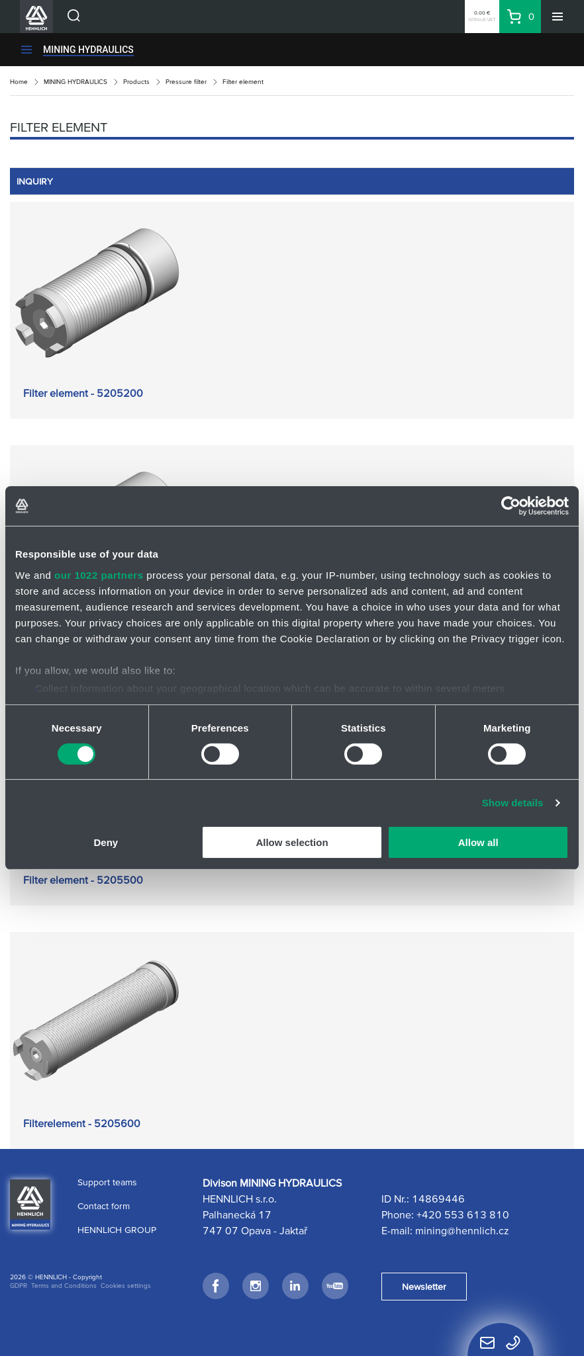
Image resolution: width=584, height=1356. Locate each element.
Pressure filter (186, 81)
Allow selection (292, 842)
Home (19, 81)
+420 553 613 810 (462, 1214)
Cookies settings (126, 1285)
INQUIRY (35, 181)
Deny (105, 842)
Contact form (103, 1206)
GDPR (18, 1285)
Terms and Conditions (64, 1285)
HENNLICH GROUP (116, 1229)
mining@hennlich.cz (462, 1230)
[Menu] (557, 16)
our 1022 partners (98, 574)
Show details (513, 802)
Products (136, 81)
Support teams (107, 1182)
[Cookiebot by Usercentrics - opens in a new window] (511, 506)
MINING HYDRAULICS (88, 49)
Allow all (478, 842)
